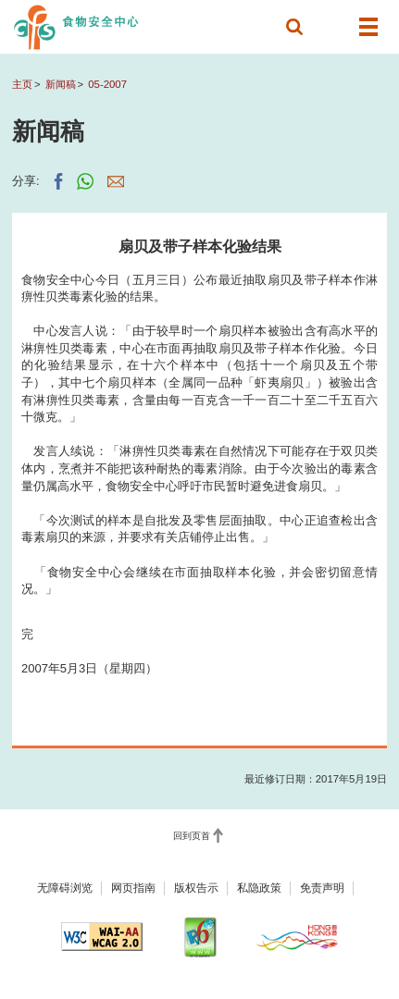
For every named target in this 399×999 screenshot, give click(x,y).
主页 (22, 84)
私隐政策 (259, 888)
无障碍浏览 (65, 888)
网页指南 (133, 888)
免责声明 (322, 888)
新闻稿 (60, 84)
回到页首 (191, 836)
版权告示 (196, 888)
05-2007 (107, 84)
